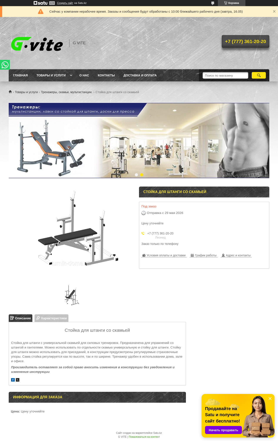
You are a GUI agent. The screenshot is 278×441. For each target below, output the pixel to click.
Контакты (106, 75)
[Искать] (259, 75)
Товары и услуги (51, 75)
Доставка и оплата (140, 75)
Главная (20, 75)
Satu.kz (157, 432)
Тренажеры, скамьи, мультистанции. (67, 92)
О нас (84, 75)
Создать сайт (65, 3)
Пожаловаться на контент (144, 436)
